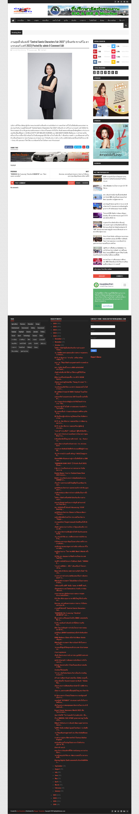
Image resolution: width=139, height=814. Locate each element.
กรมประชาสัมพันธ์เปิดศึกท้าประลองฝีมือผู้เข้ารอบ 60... (71, 449)
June (56, 775)
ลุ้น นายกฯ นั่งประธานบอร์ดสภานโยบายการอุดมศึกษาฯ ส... (71, 435)
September (59, 766)
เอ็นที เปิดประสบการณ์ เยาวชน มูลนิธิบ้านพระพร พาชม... (71, 656)
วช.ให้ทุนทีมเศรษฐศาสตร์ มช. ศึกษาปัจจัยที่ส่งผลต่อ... (71, 733)
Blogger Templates (39, 811)
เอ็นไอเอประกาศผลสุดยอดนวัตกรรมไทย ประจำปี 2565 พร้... (71, 706)
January (58, 791)
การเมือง (21, 20)
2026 (55, 323)
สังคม (102, 20)
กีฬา (29, 20)
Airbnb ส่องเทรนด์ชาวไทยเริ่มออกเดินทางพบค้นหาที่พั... (71, 666)
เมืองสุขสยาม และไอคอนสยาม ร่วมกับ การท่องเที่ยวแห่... (70, 589)
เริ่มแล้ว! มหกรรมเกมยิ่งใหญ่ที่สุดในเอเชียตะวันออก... (70, 484)
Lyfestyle (35, 332)
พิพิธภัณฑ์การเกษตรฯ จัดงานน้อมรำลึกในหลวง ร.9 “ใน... (70, 643)
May (56, 778)
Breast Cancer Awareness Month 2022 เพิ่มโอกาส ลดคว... (69, 711)
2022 (55, 336)
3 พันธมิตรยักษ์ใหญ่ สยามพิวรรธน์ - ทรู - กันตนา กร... (71, 440)
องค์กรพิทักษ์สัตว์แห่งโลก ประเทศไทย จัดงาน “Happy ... (70, 518)
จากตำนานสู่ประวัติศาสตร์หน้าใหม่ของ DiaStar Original (71, 738)
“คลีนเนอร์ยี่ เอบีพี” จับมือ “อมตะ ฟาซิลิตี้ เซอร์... (71, 585)
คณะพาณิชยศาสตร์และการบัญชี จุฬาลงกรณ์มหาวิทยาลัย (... (70, 503)
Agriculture (15, 324)
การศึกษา (22, 339)
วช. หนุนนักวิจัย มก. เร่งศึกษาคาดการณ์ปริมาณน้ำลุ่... (71, 537)
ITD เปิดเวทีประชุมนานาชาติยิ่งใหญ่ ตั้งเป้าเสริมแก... (71, 599)
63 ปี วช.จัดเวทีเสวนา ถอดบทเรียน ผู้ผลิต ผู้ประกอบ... (69, 427)
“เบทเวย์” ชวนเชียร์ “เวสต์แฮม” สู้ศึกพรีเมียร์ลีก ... (71, 431)
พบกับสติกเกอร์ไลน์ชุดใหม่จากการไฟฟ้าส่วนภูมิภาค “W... (69, 743)
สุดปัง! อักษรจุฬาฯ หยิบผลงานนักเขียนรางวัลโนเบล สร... (71, 661)
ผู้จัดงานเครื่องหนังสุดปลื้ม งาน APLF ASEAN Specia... (69, 378)
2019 (55, 801)
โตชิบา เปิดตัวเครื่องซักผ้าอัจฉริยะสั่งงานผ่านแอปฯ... (70, 498)
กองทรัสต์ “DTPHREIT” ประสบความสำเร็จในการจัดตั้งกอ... (71, 701)
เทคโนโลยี (56, 20)
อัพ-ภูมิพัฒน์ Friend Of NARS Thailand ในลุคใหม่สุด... (71, 393)
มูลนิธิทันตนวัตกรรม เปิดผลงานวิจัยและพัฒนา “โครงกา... (70, 513)
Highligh (14, 332)
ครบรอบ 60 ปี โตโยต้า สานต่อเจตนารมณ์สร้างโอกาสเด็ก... (70, 407)
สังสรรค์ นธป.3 (60, 747)
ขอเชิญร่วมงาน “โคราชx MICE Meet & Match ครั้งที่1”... (71, 552)
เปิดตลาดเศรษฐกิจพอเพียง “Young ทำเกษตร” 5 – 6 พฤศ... (71, 383)
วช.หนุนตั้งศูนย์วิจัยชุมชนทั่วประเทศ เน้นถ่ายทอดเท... (71, 648)
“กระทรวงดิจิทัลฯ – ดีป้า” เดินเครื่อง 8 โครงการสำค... (70, 567)
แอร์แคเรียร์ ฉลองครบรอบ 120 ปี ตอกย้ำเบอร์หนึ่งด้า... (71, 397)
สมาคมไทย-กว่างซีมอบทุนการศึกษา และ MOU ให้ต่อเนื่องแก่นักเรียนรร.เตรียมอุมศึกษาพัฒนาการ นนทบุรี (115, 261)
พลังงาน (43, 343)
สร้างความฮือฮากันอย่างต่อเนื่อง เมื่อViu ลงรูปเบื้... (71, 678)
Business (22, 324)
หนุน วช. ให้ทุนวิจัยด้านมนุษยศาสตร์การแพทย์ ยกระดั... (71, 363)
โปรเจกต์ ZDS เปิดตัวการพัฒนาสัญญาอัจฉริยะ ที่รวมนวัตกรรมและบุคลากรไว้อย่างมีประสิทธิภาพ (115, 215)
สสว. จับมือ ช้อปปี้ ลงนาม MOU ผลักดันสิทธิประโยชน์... (69, 368)
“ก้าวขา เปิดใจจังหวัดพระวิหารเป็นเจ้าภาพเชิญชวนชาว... (70, 674)
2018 (55, 804)
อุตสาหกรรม (24, 351)
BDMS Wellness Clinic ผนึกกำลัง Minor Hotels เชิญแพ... (70, 638)
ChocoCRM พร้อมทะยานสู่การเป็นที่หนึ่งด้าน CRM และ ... (71, 459)
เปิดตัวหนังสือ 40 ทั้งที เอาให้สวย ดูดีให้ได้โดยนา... (70, 373)
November (58, 342)
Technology (27, 336)
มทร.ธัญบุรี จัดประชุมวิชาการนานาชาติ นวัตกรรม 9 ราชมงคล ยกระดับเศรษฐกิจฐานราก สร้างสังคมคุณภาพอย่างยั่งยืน (115, 206)
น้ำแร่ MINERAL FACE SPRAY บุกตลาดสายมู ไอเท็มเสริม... (71, 719)
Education (30, 324)
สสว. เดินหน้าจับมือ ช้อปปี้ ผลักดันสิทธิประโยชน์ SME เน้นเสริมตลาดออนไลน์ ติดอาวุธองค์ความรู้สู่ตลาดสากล (115, 197)
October (58, 345)
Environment (25, 328)
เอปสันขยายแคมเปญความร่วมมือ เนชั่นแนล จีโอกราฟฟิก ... (71, 547)
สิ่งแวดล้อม (112, 20)
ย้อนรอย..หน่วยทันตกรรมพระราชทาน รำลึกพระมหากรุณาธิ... (71, 604)
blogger (71, 183)
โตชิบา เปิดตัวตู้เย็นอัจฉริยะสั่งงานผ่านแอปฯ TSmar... (70, 348)
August (57, 769)
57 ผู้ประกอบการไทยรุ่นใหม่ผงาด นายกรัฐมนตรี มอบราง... (71, 696)
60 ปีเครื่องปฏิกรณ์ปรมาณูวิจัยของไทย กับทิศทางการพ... (71, 417)
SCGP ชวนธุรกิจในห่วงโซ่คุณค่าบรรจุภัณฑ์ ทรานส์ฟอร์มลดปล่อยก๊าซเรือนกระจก (114, 178)
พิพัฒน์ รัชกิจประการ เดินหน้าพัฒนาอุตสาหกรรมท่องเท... (71, 724)
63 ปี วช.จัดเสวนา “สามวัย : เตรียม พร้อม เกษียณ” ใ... (69, 358)
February (58, 788)
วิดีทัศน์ (29, 347)
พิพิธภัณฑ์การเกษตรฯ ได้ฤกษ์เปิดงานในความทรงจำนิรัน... (71, 581)
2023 (55, 333)
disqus (78, 183)
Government (41, 328)
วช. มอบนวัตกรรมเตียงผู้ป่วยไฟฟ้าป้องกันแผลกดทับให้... (71, 533)
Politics (43, 332)
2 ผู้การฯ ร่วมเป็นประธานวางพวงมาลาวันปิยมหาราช (70, 469)
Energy (37, 324)
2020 (55, 798)
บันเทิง (73, 20)
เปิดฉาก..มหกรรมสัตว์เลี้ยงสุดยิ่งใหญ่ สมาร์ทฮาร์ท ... (71, 691)
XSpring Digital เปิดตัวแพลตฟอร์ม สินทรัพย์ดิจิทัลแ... (71, 761)
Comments (119, 276)
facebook (85, 183)
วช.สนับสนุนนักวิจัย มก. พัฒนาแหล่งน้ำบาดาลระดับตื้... (71, 756)
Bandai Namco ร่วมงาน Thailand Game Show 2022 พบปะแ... (70, 474)
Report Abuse (96, 356)
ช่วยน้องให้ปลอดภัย (61, 670)
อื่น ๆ (121, 20)
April (57, 781)
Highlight (43, 50)
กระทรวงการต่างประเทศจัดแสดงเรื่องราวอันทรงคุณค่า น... (71, 577)
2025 (55, 326)
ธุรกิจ (66, 20)
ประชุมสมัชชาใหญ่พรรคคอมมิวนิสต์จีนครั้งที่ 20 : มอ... (71, 523)
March (57, 784)
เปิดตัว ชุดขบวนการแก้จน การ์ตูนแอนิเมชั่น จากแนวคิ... (71, 528)
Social (13, 336)
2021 (55, 795)
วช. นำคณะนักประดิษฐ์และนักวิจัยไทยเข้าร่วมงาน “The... (70, 402)
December (58, 339)
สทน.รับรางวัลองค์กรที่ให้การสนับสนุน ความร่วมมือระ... (71, 751)
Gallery (33, 328)
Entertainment (15, 328)
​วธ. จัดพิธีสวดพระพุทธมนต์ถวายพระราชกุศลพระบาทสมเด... (71, 353)
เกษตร (36, 20)
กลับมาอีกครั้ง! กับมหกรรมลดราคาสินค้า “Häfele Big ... (71, 682)
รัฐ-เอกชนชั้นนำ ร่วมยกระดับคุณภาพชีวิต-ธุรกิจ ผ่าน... (71, 412)
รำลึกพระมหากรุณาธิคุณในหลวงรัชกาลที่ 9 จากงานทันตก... (71, 542)
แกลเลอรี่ (42, 339)
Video (41, 336)
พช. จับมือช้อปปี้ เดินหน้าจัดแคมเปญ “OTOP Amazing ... (69, 508)
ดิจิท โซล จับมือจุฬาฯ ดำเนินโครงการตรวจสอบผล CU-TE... (71, 628)
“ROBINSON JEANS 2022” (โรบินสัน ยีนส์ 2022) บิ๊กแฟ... (70, 464)
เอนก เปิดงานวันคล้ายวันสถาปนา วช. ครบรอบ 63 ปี (70, 444)
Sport (19, 336)
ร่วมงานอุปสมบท (60, 652)
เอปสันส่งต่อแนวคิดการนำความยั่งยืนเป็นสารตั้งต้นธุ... (71, 493)
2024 (55, 330)
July (56, 772)
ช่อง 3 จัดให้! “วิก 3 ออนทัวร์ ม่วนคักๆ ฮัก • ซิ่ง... (71, 715)
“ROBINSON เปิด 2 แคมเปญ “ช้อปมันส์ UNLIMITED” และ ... (67, 614)
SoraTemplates (21, 811)
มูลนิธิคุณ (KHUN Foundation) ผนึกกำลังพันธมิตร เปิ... (71, 633)
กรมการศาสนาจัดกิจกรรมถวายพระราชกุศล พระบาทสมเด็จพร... (69, 594)
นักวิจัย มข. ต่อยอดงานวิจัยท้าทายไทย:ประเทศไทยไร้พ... (70, 557)
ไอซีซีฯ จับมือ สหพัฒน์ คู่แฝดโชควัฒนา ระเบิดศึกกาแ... (71, 729)
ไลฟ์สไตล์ (92, 20)
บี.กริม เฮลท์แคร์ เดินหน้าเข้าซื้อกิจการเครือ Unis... (69, 624)
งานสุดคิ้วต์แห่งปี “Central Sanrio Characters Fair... (70, 609)
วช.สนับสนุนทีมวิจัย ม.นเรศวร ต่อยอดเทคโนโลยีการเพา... (71, 388)
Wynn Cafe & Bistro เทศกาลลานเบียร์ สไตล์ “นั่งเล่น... (71, 572)
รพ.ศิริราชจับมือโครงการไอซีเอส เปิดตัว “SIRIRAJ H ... (71, 562)
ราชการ (83, 20)
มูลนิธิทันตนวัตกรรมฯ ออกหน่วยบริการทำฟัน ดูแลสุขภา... (71, 488)
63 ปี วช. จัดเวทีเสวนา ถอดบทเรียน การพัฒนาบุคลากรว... (71, 422)
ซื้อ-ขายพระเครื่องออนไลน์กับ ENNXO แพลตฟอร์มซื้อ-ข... (71, 619)
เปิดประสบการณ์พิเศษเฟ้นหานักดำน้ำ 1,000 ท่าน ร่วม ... (71, 686)
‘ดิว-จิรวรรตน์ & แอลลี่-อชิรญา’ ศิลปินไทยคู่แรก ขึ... (71, 454)
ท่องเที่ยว (45, 20)
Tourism (35, 336)
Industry (28, 332)
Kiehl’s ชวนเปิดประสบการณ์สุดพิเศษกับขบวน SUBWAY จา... (70, 479)
